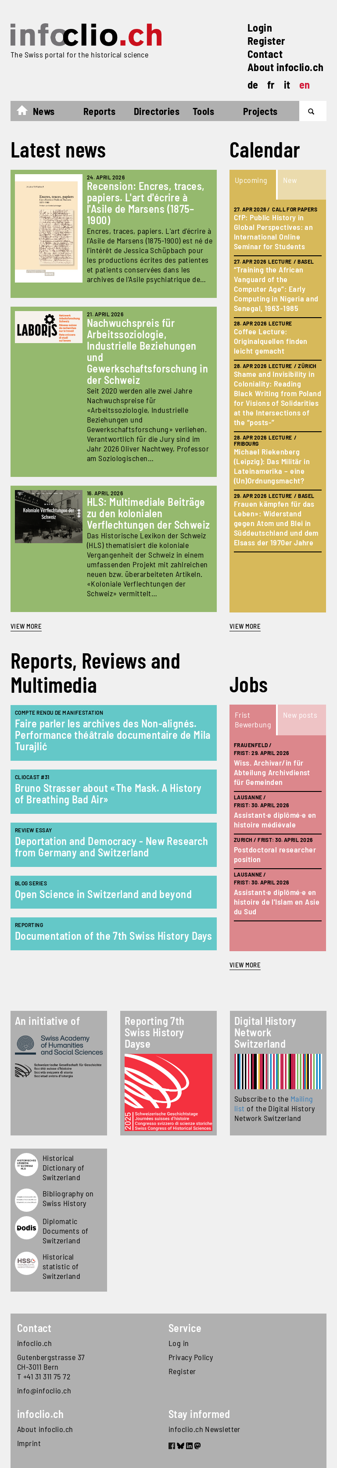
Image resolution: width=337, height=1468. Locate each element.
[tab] (253, 185)
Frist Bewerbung (253, 719)
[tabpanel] (278, 406)
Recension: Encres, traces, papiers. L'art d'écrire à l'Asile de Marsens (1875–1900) (146, 202)
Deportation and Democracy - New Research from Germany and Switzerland (111, 846)
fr (271, 84)
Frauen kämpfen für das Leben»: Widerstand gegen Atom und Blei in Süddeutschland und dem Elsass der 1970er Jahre (276, 523)
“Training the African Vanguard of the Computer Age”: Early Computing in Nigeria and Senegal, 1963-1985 (276, 289)
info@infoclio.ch (44, 1390)
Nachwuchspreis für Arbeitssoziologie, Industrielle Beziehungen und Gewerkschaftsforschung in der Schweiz (147, 351)
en (304, 84)
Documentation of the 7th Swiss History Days (113, 935)
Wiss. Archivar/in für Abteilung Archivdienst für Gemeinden (272, 772)
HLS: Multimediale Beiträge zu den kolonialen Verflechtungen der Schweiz (148, 513)
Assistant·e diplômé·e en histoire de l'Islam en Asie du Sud (276, 901)
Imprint (29, 1443)
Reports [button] (99, 111)
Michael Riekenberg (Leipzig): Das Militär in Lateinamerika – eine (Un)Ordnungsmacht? (272, 466)
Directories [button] (156, 111)
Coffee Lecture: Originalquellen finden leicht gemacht (271, 340)
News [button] (44, 111)
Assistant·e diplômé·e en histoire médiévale (275, 819)
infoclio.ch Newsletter (204, 1429)
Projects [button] (260, 111)
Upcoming (251, 180)
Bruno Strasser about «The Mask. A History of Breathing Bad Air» (108, 793)
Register (266, 40)
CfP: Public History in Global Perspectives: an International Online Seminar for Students (273, 231)
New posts (300, 715)
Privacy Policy (190, 1357)
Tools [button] (203, 111)
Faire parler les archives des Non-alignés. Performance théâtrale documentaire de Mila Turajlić (113, 734)
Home (26, 112)
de (252, 84)
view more (245, 626)
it (287, 84)
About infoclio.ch (285, 67)
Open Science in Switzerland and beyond (103, 894)
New (290, 180)
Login (259, 27)
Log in (178, 1343)
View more (26, 626)
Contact (265, 53)
